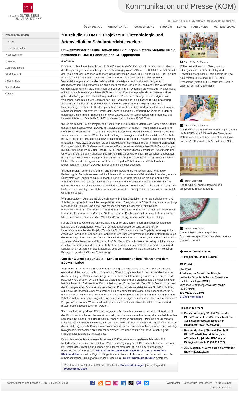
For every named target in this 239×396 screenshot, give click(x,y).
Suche (186, 21)
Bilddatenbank (13, 74)
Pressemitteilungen (17, 34)
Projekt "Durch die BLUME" (138, 358)
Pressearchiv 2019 (75, 368)
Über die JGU (93, 26)
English (230, 21)
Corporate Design (15, 67)
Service (9, 93)
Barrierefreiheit (222, 382)
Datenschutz (190, 382)
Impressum (205, 382)
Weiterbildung (225, 26)
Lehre (181, 26)
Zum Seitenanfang (220, 387)
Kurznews (10, 61)
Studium (166, 26)
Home (175, 21)
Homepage (196, 296)
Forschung (199, 26)
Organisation (118, 26)
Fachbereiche (144, 26)
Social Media (12, 87)
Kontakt (215, 21)
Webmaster (173, 382)
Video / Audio (12, 80)
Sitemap (200, 21)
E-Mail (184, 296)
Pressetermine (13, 54)
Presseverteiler (16, 48)
